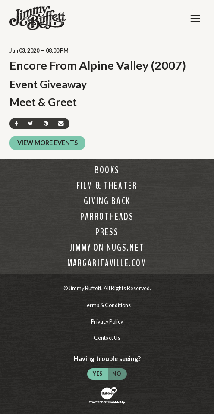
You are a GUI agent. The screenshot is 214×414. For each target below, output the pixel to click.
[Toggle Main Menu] (195, 18)
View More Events (47, 142)
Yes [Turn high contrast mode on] (97, 373)
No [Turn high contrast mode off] (116, 373)
